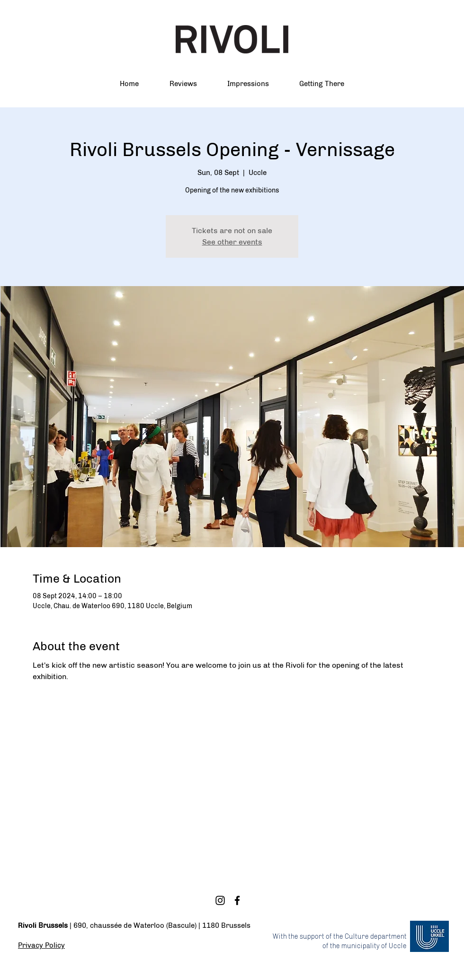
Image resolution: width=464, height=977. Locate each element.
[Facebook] (237, 900)
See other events (232, 241)
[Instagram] (220, 900)
